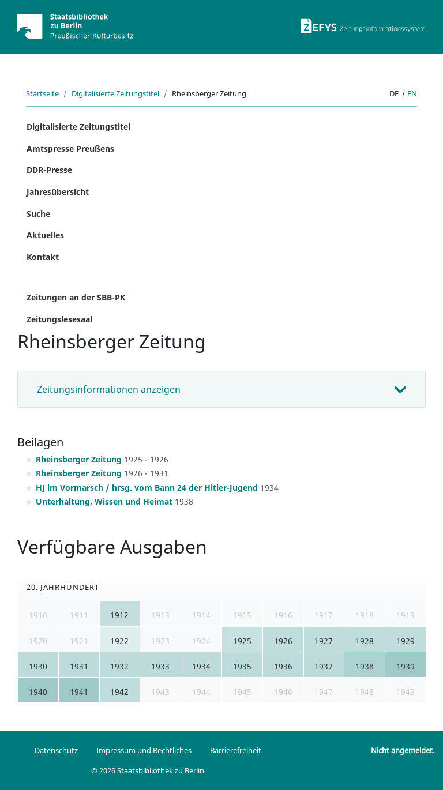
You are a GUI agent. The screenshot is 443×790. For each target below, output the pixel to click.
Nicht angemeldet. (402, 750)
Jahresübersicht (58, 191)
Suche (38, 213)
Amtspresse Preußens (70, 148)
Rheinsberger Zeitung (79, 459)
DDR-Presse (49, 169)
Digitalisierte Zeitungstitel (115, 93)
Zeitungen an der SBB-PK (76, 297)
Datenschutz (56, 750)
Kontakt (43, 256)
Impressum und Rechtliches (144, 750)
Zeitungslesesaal (59, 319)
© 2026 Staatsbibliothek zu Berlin (147, 770)
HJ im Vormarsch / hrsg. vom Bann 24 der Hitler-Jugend (147, 487)
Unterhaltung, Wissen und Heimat (104, 501)
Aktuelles (45, 235)
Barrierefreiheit (235, 750)
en (412, 93)
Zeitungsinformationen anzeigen (109, 389)
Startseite (42, 93)
